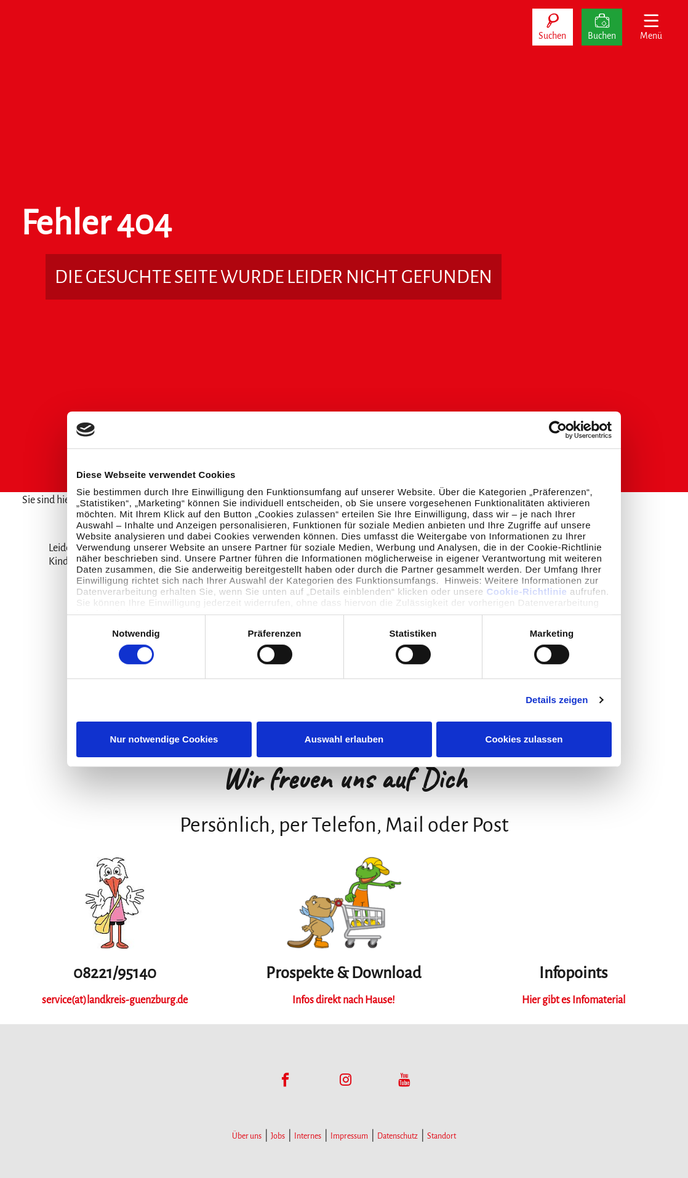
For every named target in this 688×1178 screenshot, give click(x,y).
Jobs (278, 1136)
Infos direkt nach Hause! (343, 1000)
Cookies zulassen (524, 739)
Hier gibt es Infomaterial (573, 1000)
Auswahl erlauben (344, 739)
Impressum (349, 1136)
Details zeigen (557, 699)
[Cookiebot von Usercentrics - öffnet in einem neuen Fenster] (558, 429)
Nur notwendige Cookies (164, 739)
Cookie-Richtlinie (526, 591)
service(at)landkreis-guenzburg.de (115, 1000)
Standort (441, 1136)
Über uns (247, 1136)
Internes (307, 1136)
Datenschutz (397, 1136)
